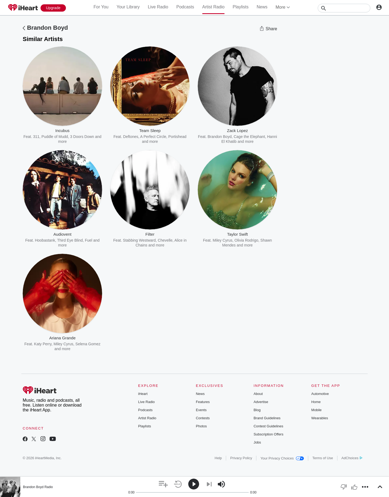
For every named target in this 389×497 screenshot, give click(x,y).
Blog (257, 410)
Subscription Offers (268, 434)
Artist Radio (213, 7)
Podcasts (185, 7)
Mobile (316, 410)
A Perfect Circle (153, 136)
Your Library (128, 7)
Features (203, 402)
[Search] (344, 8)
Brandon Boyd (47, 27)
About (258, 394)
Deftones (130, 136)
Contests (203, 418)
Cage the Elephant (249, 136)
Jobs (257, 442)
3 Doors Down (82, 136)
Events (201, 410)
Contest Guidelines (268, 426)
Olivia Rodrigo (246, 240)
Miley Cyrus (222, 240)
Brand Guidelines (267, 418)
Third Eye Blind (70, 240)
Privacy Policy (241, 458)
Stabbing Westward (139, 240)
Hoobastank (45, 240)
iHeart (142, 394)
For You (100, 7)
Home (316, 402)
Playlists (241, 7)
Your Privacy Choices (282, 458)
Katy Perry (42, 344)
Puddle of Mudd (55, 136)
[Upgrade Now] (53, 8)
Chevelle (165, 240)
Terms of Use (322, 458)
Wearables (319, 418)
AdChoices (351, 458)
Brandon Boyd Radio (38, 487)
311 (36, 136)
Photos (201, 426)
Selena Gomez (87, 344)
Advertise (261, 402)
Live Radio (158, 7)
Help (218, 458)
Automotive (320, 394)
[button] (163, 484)
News (262, 7)
